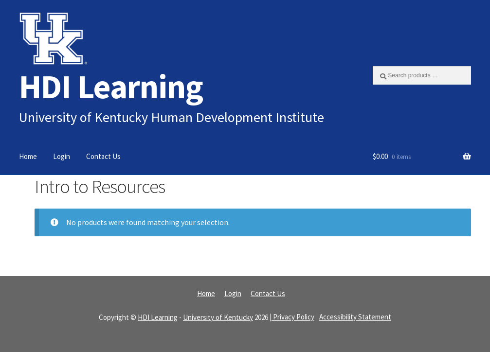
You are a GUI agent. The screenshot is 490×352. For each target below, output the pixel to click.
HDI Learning (111, 86)
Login (61, 156)
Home (28, 156)
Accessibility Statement (355, 317)
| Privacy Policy (292, 317)
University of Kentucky (218, 317)
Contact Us (103, 156)
